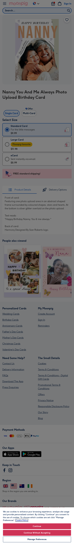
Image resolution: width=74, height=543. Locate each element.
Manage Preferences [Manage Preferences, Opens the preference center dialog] (37, 539)
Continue (37, 526)
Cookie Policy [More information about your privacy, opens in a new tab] (22, 520)
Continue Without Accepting (37, 533)
